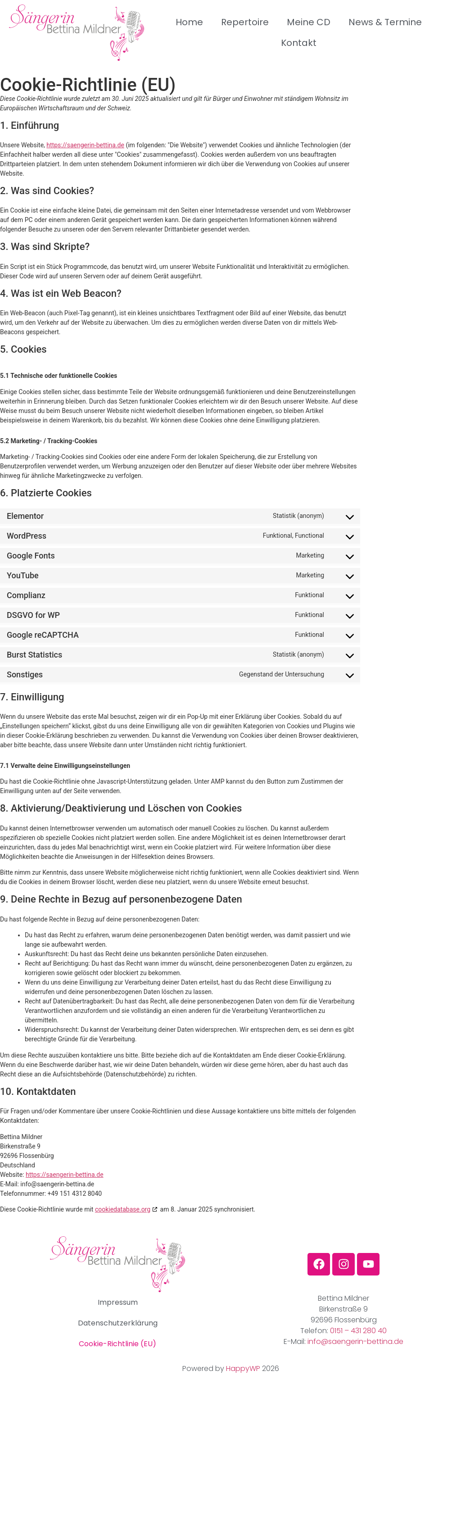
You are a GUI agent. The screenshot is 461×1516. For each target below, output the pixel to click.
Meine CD (308, 22)
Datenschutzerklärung (118, 1323)
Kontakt (298, 43)
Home (189, 22)
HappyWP (243, 1368)
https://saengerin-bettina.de (85, 145)
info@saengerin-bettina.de (355, 1341)
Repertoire (245, 22)
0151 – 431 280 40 (358, 1330)
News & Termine (385, 22)
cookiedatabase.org (122, 1209)
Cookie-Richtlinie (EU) (117, 1344)
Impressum (118, 1302)
